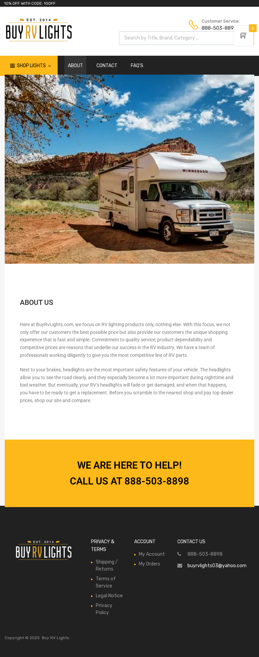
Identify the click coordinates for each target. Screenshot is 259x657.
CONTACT (106, 66)
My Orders (149, 564)
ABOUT (75, 66)
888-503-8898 (218, 28)
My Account (152, 554)
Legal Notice (109, 596)
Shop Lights (34, 66)
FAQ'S (137, 66)
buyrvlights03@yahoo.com (217, 566)
